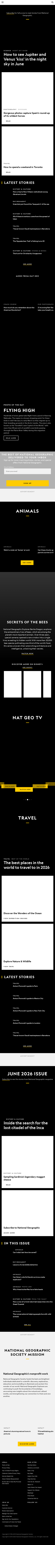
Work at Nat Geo (7, 1516)
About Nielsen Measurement (10, 1479)
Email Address (9, 467)
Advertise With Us (33, 1498)
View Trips (9, 966)
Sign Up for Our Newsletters (10, 1519)
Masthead (30, 1493)
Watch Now (28, 653)
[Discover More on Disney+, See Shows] (27, 666)
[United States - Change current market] (10, 1526)
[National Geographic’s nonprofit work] (27, 1381)
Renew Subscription (8, 1511)
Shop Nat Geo (32, 1479)
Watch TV (30, 1484)
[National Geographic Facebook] (33, 1505)
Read (7, 121)
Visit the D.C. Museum (34, 1481)
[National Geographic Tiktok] (34, 1513)
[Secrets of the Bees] (13, 684)
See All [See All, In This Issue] (27, 1324)
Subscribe (10, 13)
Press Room (31, 1495)
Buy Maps (30, 1473)
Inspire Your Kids (32, 1476)
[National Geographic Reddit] (29, 1517)
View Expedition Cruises (15, 918)
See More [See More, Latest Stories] (27, 264)
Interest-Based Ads (7, 1476)
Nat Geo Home (32, 1465)
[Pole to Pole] (32, 684)
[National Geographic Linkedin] (29, 1513)
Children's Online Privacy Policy (11, 1473)
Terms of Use (6, 1465)
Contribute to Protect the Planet (11, 1522)
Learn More (9, 1233)
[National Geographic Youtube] (33, 1509)
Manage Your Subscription (9, 1513)
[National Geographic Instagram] (28, 1505)
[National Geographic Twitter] (28, 1509)
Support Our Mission (34, 1490)
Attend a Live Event (33, 1468)
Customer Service (7, 1508)
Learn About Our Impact (35, 1487)
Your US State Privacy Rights (10, 1470)
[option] (20, 295)
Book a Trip (31, 1470)
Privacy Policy (6, 1468)
